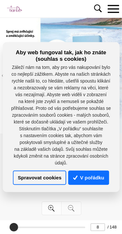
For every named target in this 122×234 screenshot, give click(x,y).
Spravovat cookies (39, 177)
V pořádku (88, 177)
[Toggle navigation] (113, 9)
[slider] (13, 227)
